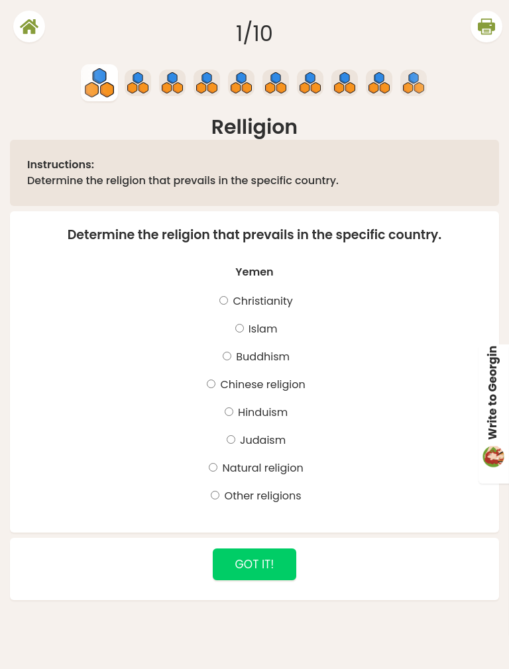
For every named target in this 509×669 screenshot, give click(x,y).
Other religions (261, 495)
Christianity (261, 301)
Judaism (261, 440)
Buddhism (261, 356)
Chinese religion (261, 384)
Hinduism (261, 412)
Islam (262, 328)
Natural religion (261, 468)
